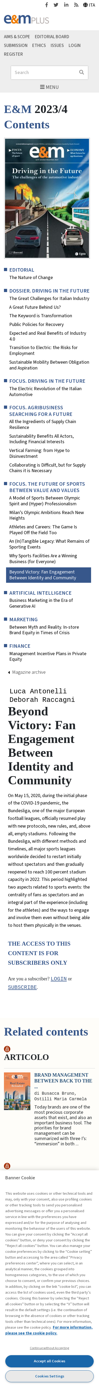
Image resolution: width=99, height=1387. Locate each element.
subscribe (22, 989)
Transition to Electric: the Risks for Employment (43, 350)
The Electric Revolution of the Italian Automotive (45, 391)
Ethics (39, 45)
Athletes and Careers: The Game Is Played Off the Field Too (43, 530)
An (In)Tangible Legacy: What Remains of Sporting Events (49, 544)
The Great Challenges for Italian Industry (49, 299)
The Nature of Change (31, 278)
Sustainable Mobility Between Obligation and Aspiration (49, 365)
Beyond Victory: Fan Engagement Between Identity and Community (42, 575)
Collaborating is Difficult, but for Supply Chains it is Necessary (47, 468)
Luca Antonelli (38, 692)
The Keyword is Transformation (40, 316)
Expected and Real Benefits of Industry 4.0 (47, 336)
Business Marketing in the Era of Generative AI (41, 603)
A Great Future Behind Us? (35, 307)
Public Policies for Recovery (36, 325)
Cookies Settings (49, 1376)
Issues (57, 45)
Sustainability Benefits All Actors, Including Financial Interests (41, 439)
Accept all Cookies (49, 1361)
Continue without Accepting (49, 1348)
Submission (15, 45)
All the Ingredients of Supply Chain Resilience (42, 424)
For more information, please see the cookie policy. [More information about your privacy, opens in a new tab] (49, 1330)
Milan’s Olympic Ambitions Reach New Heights (46, 515)
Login (75, 45)
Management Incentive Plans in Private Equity (47, 656)
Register (13, 54)
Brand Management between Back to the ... (63, 1082)
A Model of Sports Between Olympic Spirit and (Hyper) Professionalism (44, 501)
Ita (89, 5)
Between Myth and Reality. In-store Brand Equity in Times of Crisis (44, 630)
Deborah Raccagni (42, 701)
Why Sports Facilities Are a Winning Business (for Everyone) (43, 558)
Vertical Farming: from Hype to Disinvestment (39, 453)
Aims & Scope (17, 37)
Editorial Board (52, 37)
